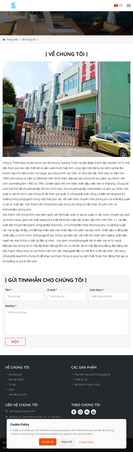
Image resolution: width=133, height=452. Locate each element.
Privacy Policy (86, 441)
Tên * (8, 290)
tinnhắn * (10, 306)
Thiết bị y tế (79, 379)
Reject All (67, 441)
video (9, 389)
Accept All (47, 441)
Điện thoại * (97, 290)
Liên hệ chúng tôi (16, 394)
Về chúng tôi (29, 39)
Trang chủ (11, 39)
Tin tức (10, 384)
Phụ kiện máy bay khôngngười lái (90, 374)
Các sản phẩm (14, 379)
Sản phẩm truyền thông (85, 384)
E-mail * (52, 290)
